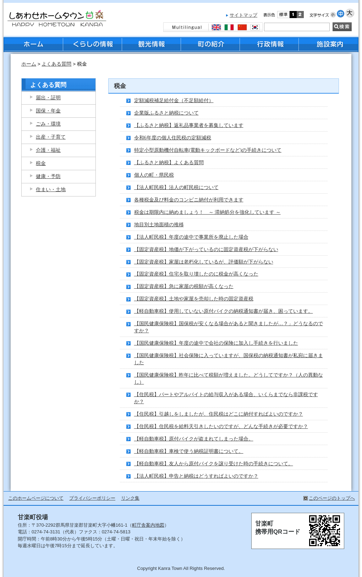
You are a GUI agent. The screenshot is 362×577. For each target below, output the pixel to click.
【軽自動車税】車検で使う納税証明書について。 (188, 451)
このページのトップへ (332, 498)
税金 (41, 163)
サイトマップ (243, 15)
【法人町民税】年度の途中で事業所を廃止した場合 (191, 237)
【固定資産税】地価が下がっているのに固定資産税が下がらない (206, 249)
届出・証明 (48, 97)
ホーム (28, 64)
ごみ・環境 (48, 124)
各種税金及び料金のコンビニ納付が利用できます (188, 199)
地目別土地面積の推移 (159, 224)
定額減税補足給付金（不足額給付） (174, 100)
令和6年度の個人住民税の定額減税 (172, 137)
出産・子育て (51, 137)
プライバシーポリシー (92, 498)
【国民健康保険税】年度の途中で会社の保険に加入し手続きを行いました (216, 343)
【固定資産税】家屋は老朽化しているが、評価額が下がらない (203, 262)
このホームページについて (36, 498)
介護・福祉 (48, 150)
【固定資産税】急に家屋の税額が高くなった (184, 286)
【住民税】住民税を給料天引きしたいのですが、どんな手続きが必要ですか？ (221, 426)
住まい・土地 (51, 189)
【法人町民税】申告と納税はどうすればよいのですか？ (196, 476)
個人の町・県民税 (154, 175)
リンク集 (130, 498)
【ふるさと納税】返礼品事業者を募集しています (188, 125)
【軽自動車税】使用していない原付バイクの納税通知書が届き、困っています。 (223, 311)
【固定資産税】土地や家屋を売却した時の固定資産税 (193, 298)
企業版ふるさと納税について (166, 113)
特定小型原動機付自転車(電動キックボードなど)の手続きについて (208, 150)
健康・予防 (48, 176)
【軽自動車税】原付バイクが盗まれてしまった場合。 (193, 439)
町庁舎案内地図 (148, 525)
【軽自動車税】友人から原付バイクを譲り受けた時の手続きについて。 (213, 463)
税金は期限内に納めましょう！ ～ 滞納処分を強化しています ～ (207, 212)
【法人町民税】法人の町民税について (176, 187)
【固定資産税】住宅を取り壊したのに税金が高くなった (196, 274)
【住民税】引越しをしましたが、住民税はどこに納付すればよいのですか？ (218, 414)
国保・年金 (48, 110)
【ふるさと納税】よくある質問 (169, 162)
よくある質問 (56, 64)
